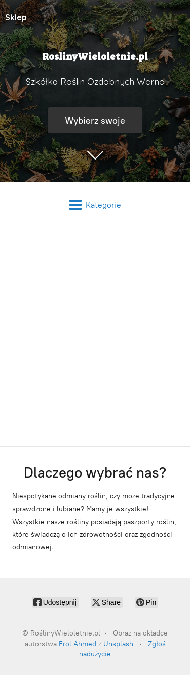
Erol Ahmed (77, 644)
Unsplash (118, 644)
